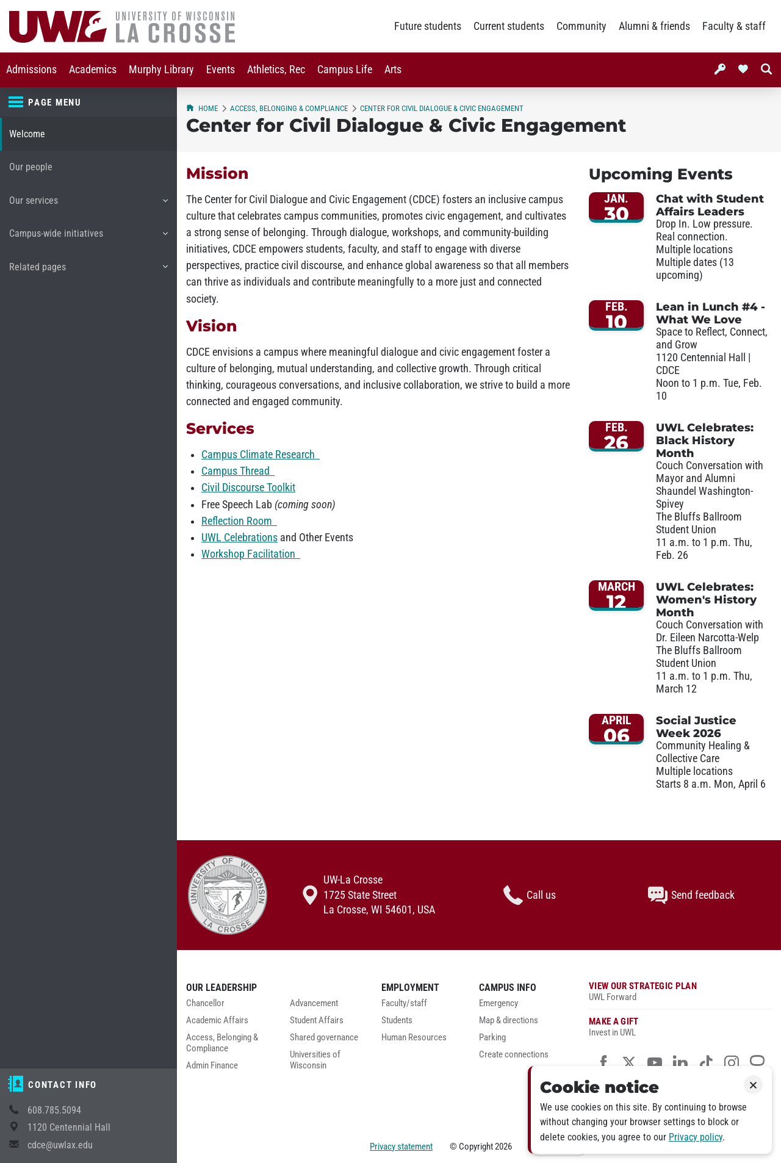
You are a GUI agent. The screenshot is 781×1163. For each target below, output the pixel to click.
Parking (492, 1037)
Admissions (31, 69)
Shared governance (324, 1037)
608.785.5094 (54, 1110)
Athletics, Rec (276, 69)
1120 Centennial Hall (68, 1127)
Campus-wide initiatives (88, 238)
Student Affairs (317, 1020)
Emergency (498, 1003)
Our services (88, 205)
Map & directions (508, 1020)
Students (396, 1020)
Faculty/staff (404, 1003)
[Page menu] (88, 102)
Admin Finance (212, 1065)
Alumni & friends (654, 26)
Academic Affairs (217, 1020)
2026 (503, 1146)
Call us (529, 895)
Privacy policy (695, 1137)
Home (202, 108)
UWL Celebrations (239, 537)
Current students (508, 26)
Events (220, 69)
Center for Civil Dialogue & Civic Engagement (442, 108)
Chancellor (205, 1003)
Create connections (514, 1055)
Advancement (314, 1003)
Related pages (88, 271)
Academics (93, 69)
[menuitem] (31, 69)
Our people (30, 167)
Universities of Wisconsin (315, 1060)
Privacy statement (401, 1146)
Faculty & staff (734, 26)
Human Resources (414, 1037)
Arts (392, 69)
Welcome (27, 134)
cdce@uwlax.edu (60, 1145)
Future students (427, 26)
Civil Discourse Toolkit (248, 487)
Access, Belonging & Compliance (289, 108)
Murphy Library (161, 69)
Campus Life (344, 69)
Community (581, 26)
